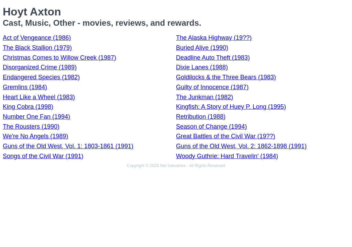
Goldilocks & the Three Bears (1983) (226, 77)
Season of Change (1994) (211, 126)
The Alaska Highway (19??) (214, 37)
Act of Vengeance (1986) (37, 37)
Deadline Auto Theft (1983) (213, 57)
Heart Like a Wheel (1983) (39, 97)
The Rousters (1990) (31, 126)
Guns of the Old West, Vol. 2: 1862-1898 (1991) (241, 146)
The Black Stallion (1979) (37, 47)
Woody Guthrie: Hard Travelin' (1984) (227, 156)
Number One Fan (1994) (36, 116)
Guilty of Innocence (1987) (212, 87)
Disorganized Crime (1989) (40, 67)
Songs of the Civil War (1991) (43, 156)
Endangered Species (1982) (41, 77)
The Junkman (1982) (204, 97)
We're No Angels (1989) (35, 136)
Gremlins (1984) (25, 87)
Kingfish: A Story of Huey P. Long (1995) (231, 106)
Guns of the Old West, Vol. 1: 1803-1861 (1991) (68, 146)
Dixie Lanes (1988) (202, 67)
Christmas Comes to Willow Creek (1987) (59, 57)
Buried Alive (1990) (202, 47)
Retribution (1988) (201, 116)
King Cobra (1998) (28, 106)
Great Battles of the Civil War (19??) (225, 136)
